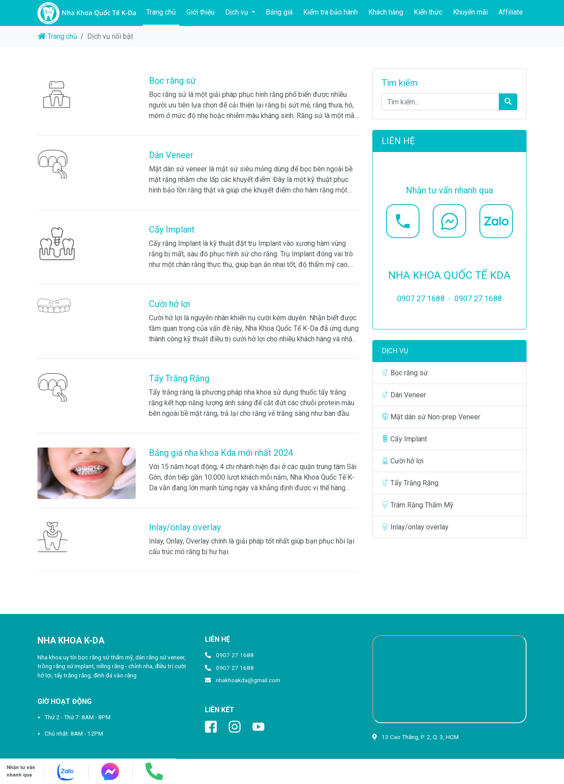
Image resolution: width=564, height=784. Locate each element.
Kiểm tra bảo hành (330, 12)
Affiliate (510, 12)
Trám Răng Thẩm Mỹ (417, 505)
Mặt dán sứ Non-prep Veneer (431, 417)
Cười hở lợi (169, 304)
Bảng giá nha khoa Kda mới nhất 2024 (221, 452)
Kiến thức (428, 12)
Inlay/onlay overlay (185, 527)
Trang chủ (162, 11)
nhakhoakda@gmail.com (248, 680)
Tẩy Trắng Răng (179, 378)
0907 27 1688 (235, 654)
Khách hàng (385, 12)
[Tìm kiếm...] (440, 101)
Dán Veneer (171, 155)
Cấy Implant (172, 229)
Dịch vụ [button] (237, 12)
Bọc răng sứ (172, 80)
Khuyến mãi (470, 12)
